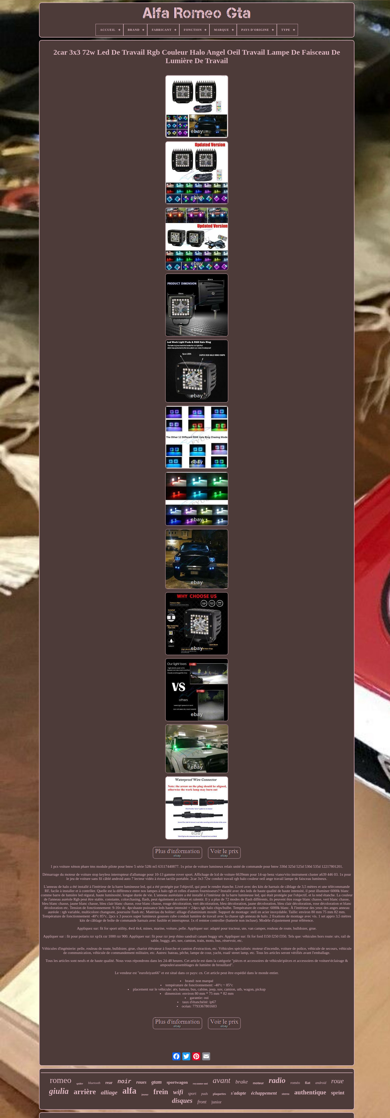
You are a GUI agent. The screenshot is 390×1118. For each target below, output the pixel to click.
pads (204, 1094)
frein (160, 1092)
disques (182, 1100)
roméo (295, 1083)
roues (141, 1082)
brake (241, 1081)
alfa (129, 1091)
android (320, 1083)
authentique (310, 1092)
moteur (258, 1083)
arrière (85, 1091)
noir (124, 1081)
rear (109, 1082)
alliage (109, 1092)
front (201, 1101)
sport (192, 1093)
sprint (337, 1093)
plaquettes (219, 1094)
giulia (59, 1091)
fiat (307, 1083)
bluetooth (94, 1083)
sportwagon (177, 1082)
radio (277, 1080)
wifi (178, 1092)
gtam (156, 1082)
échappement (264, 1093)
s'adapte (238, 1093)
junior (216, 1102)
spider (79, 1083)
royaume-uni (200, 1083)
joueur (145, 1094)
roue (337, 1081)
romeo (60, 1080)
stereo (285, 1094)
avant (221, 1080)
